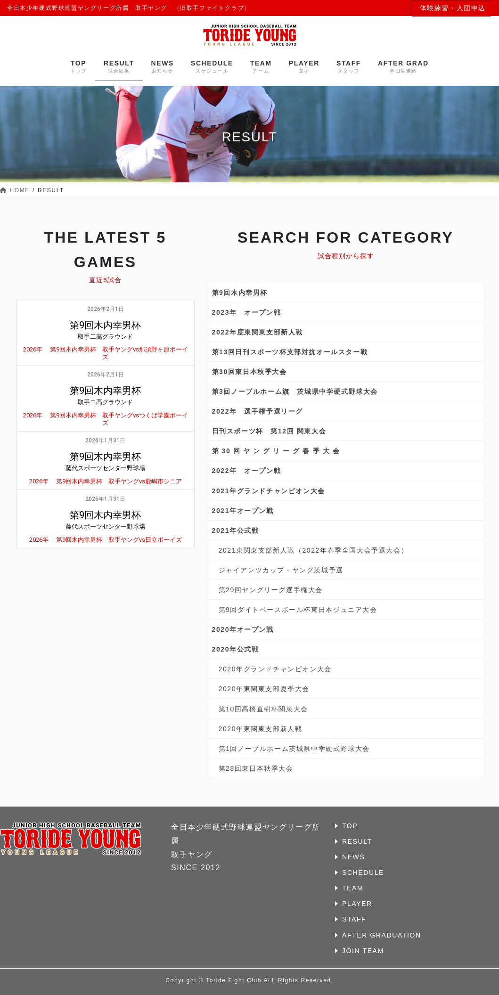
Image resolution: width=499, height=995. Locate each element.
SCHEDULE (363, 872)
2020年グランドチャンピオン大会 (275, 669)
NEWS (353, 857)
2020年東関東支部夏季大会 (264, 689)
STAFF (354, 919)
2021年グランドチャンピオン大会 (268, 491)
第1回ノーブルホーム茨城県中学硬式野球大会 (294, 748)
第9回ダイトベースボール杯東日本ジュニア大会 (298, 609)
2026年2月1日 (105, 309)
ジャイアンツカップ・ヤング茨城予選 (281, 570)
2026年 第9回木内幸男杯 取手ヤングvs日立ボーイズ (105, 539)
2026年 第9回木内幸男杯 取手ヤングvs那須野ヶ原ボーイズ (105, 353)
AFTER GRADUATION (381, 935)
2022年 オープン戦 (246, 470)
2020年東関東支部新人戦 (261, 729)
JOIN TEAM (363, 950)
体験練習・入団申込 (453, 8)
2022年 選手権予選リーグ (257, 411)
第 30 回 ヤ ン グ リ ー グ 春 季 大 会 (276, 451)
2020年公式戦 (235, 649)
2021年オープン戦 (243, 510)
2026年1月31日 (105, 440)
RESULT (357, 841)
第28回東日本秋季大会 (256, 768)
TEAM (352, 888)
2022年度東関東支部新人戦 (257, 332)
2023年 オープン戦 (246, 312)
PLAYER (357, 903)
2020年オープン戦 (243, 629)
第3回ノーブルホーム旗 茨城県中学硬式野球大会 (295, 391)
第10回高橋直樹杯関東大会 (263, 709)
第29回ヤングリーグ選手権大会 (271, 590)
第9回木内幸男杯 (240, 292)
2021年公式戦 (235, 530)
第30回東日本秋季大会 (249, 371)
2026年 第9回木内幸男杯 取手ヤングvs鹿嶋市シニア (105, 481)
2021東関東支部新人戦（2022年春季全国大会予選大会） (314, 550)
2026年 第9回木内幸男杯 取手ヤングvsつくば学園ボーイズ (105, 419)
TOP (350, 826)
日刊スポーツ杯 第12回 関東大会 (269, 431)
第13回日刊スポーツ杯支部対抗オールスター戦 (290, 352)
